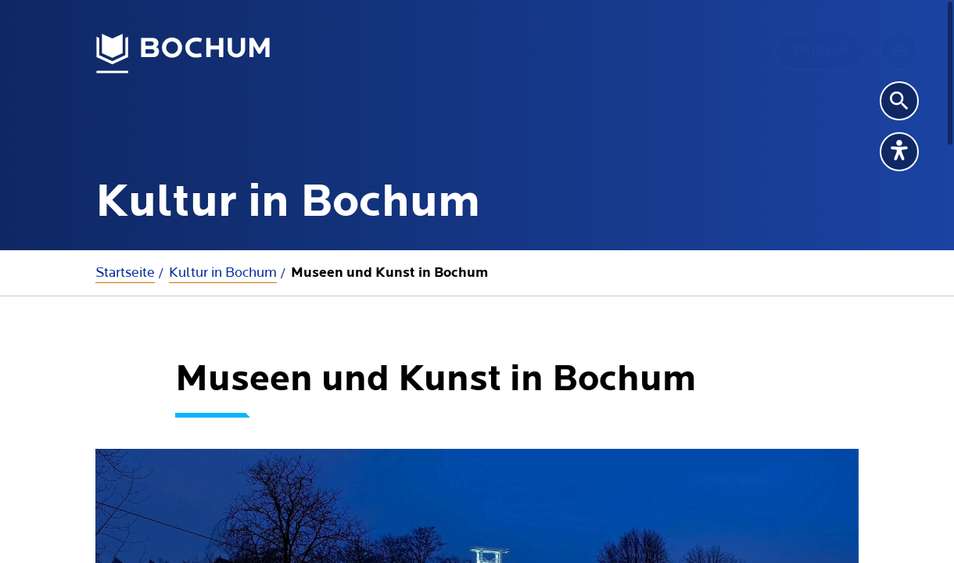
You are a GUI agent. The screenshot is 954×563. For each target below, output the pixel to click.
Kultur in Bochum (223, 273)
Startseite (125, 273)
